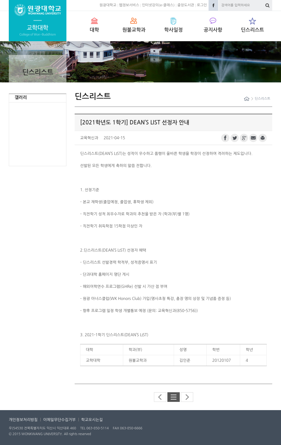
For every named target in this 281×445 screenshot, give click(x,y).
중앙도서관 (185, 5)
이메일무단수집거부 (59, 420)
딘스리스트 (252, 29)
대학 (94, 29)
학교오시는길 (92, 420)
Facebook (213, 5)
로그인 (202, 5)
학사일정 (173, 29)
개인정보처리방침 (23, 420)
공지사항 (213, 29)
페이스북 (225, 138)
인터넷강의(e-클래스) (158, 5)
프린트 (262, 138)
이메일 (253, 138)
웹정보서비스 (129, 5)
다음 (187, 397)
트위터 (235, 138)
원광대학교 (108, 5)
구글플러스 (244, 138)
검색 (267, 5)
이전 (160, 397)
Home (246, 99)
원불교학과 (134, 29)
